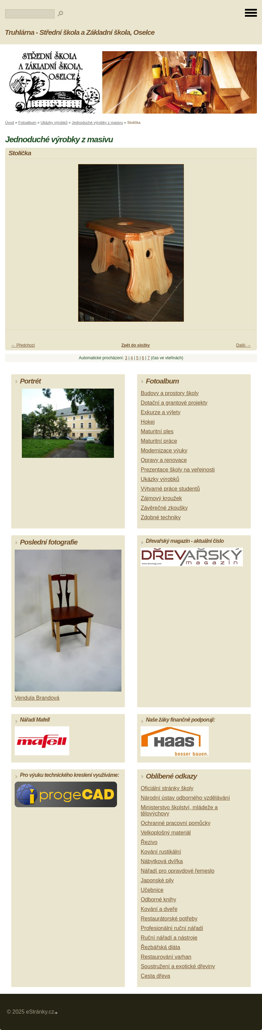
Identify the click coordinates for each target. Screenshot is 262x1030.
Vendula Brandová (37, 698)
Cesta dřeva (155, 976)
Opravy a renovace (164, 460)
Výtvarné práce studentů (170, 489)
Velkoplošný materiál (166, 833)
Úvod (9, 122)
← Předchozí (23, 345)
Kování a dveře (159, 909)
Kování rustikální (161, 852)
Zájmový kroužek (161, 498)
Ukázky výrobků (54, 122)
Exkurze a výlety (160, 412)
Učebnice (152, 890)
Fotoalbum (27, 122)
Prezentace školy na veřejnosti (178, 470)
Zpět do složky (135, 345)
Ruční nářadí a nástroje (169, 938)
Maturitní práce (159, 441)
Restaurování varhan (166, 957)
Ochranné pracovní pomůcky (175, 823)
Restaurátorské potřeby (169, 919)
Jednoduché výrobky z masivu (97, 122)
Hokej (148, 422)
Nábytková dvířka (162, 861)
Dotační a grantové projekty (174, 403)
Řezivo (149, 842)
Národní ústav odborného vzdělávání (185, 798)
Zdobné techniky (160, 517)
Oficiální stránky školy (167, 788)
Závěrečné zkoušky (164, 508)
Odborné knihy (158, 899)
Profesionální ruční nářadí (172, 928)
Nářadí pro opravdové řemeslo (177, 871)
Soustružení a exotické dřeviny (178, 966)
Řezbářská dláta (160, 947)
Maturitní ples (157, 431)
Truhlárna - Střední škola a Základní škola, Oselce (80, 32)
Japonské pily (157, 880)
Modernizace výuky (164, 450)
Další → (243, 345)
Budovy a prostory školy (170, 393)
